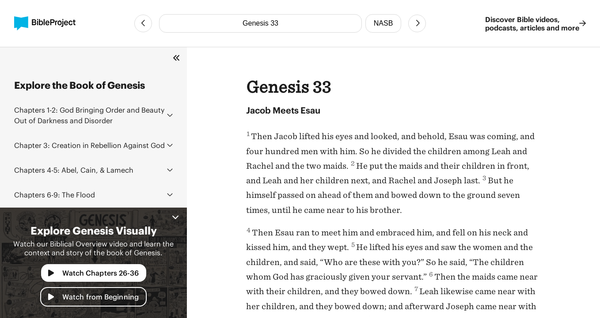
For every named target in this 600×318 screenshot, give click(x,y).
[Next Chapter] (417, 23)
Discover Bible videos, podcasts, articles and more (535, 23)
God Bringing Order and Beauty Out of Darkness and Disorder (89, 115)
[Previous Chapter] (143, 23)
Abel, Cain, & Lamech (73, 170)
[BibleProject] (45, 23)
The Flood (54, 194)
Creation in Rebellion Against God (89, 145)
